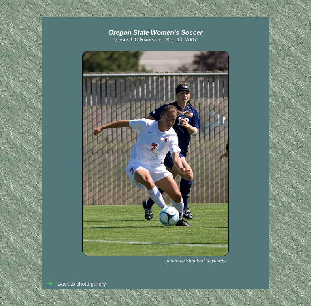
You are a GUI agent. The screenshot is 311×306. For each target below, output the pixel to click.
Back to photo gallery (82, 284)
